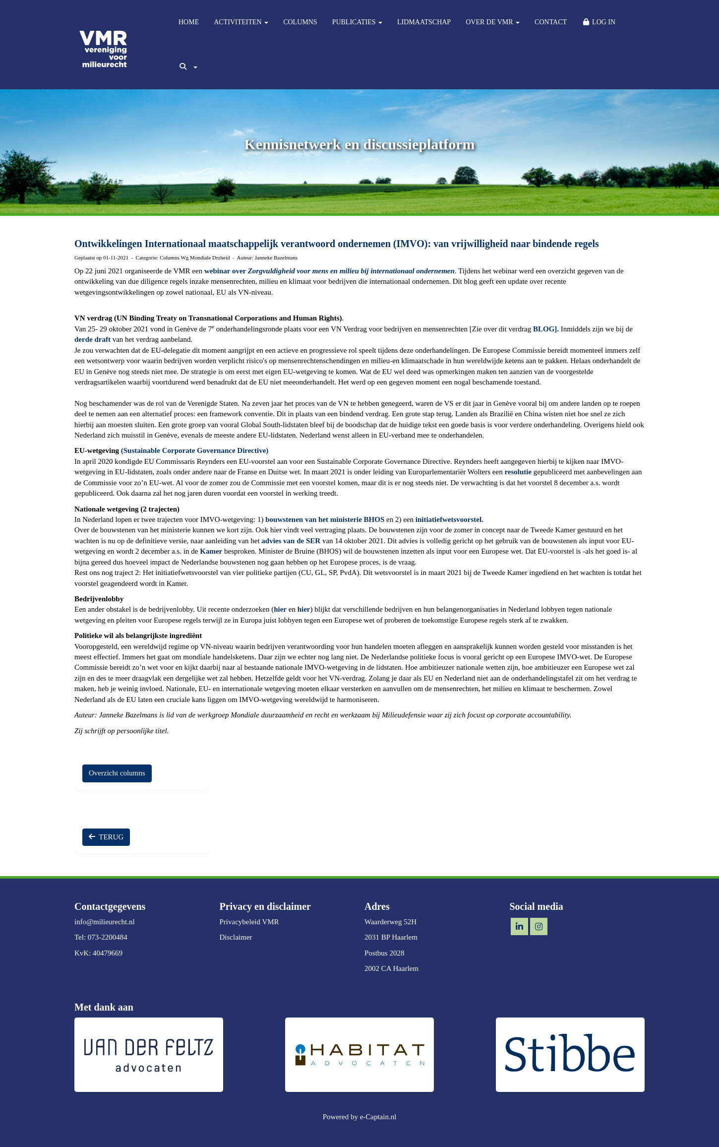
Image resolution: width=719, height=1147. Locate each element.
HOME (189, 22)
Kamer (211, 551)
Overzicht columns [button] (117, 773)
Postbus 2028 (384, 953)
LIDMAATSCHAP (424, 22)
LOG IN (598, 22)
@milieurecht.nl (104, 922)
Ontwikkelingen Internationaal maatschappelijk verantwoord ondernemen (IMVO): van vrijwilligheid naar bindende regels (336, 243)
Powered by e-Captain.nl (360, 1117)
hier (280, 609)
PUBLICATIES (357, 22)
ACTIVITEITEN (241, 22)
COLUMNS (300, 22)
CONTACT (551, 22)
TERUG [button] (106, 837)
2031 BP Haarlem (391, 937)
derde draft (92, 339)
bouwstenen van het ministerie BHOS (324, 519)
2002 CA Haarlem (391, 968)
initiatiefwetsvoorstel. (449, 519)
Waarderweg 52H (390, 922)
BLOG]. (546, 329)
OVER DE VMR (493, 22)
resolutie (518, 472)
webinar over (329, 271)
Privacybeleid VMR (249, 922)
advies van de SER (290, 541)
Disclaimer (236, 937)
